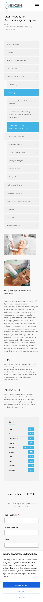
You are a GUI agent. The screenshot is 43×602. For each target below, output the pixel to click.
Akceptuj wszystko (21, 585)
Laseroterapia (12, 93)
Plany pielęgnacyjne (16, 177)
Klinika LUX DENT (12, 68)
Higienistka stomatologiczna (16, 60)
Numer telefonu (11, 527)
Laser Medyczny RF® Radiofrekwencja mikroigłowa (19, 126)
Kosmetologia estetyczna (15, 136)
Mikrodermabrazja (15, 144)
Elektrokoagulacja (15, 85)
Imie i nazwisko (11, 515)
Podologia (10, 209)
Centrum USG (11, 52)
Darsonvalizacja (14, 169)
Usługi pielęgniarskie (14, 225)
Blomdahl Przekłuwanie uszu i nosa (19, 201)
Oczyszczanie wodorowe (17, 152)
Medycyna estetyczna (14, 185)
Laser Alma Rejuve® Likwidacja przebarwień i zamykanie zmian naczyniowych (20, 114)
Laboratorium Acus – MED (15, 77)
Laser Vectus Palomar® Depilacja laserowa (20, 102)
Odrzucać (21, 597)
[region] (21, 576)
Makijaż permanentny (14, 193)
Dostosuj (21, 591)
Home (6, 24)
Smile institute (11, 217)
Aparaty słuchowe (13, 44)
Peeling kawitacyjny (16, 161)
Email (7, 540)
